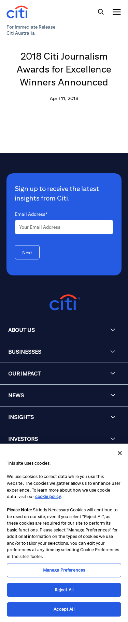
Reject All (64, 589)
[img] (100, 12)
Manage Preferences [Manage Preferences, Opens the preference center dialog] (64, 570)
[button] (64, 330)
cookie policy (48, 496)
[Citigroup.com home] (64, 302)
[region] (64, 533)
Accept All (64, 609)
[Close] (119, 453)
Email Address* (31, 214)
